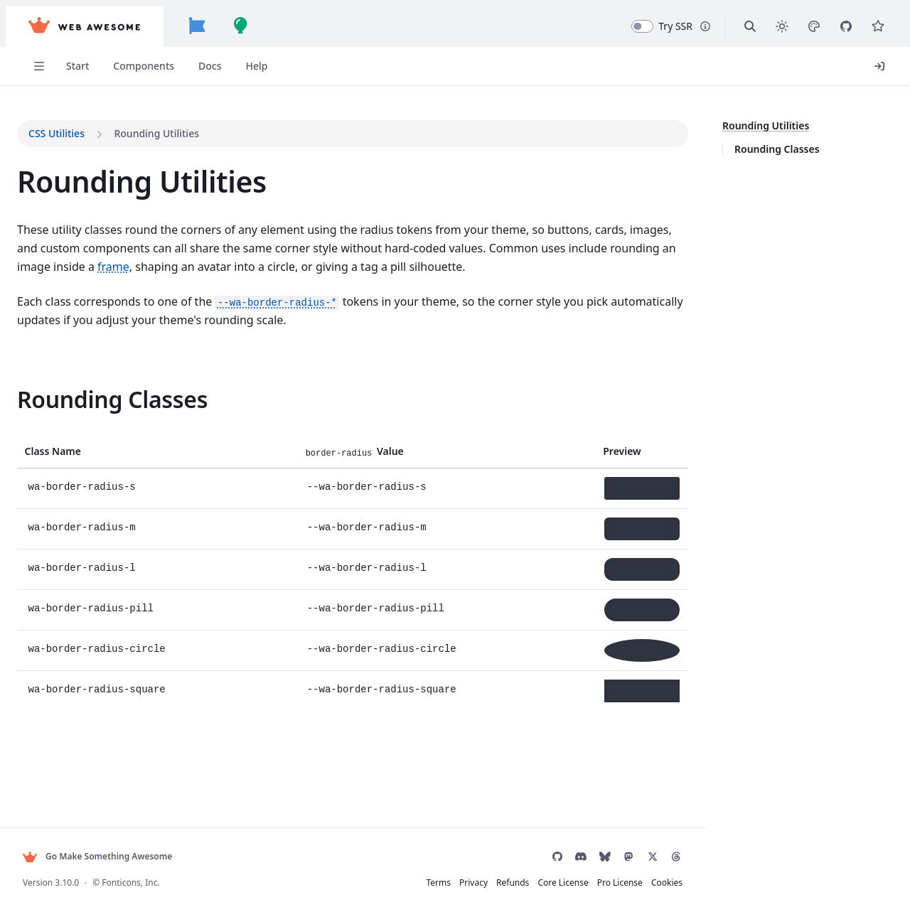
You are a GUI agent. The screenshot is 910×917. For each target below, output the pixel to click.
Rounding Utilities (754, 125)
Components (116, 66)
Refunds (489, 882)
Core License (540, 882)
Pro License (597, 882)
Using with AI (71, 260)
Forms (55, 189)
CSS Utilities (69, 707)
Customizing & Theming (97, 684)
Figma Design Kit (80, 285)
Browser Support (80, 390)
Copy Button (69, 812)
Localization (68, 213)
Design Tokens (74, 660)
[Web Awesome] (96, 26)
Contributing (70, 413)
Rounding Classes (765, 149)
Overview (62, 591)
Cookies (644, 882)
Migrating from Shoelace (98, 463)
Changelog (66, 509)
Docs (182, 66)
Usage (55, 166)
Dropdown (65, 835)
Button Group (73, 788)
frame (568, 284)
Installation (67, 143)
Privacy (451, 882)
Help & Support (76, 533)
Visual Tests (68, 486)
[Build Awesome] (252, 26)
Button (57, 765)
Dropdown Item (90, 858)
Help (230, 66)
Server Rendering (89, 310)
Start (50, 66)
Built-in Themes (77, 614)
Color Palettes (73, 637)
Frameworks (69, 236)
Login (848, 66)
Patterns (60, 439)
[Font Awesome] (208, 26)
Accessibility (69, 367)
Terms (415, 882)
